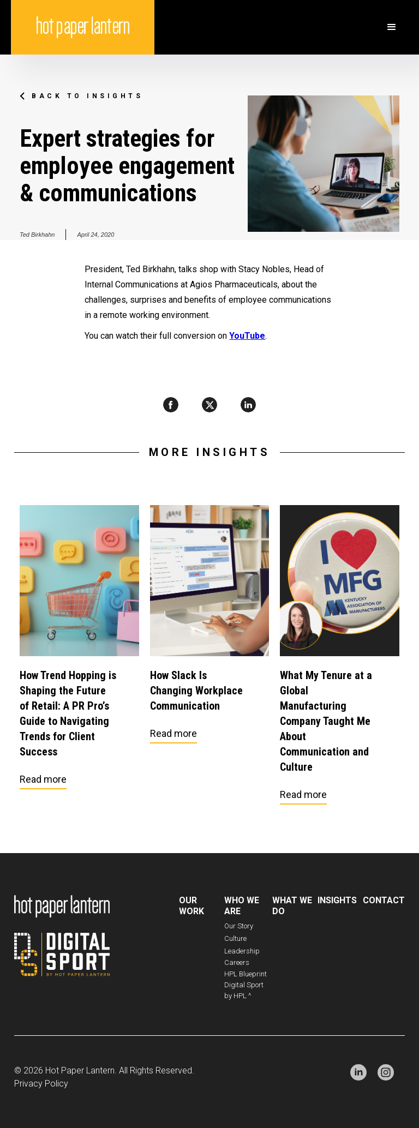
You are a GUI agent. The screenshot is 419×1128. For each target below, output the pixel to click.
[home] (82, 27)
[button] (391, 27)
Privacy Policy (41, 1083)
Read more (43, 779)
